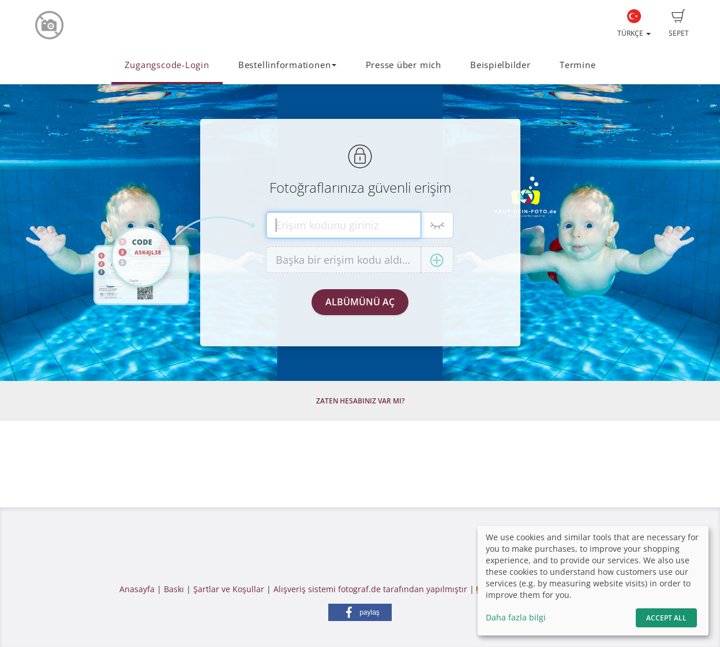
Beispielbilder (500, 65)
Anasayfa (137, 589)
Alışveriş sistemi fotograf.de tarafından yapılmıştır (370, 589)
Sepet (679, 23)
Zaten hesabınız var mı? (360, 401)
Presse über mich (403, 65)
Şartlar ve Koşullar (228, 589)
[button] (360, 612)
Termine (577, 65)
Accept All (666, 618)
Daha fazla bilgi (516, 617)
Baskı (174, 589)
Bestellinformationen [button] (287, 65)
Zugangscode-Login (167, 65)
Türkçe (634, 23)
